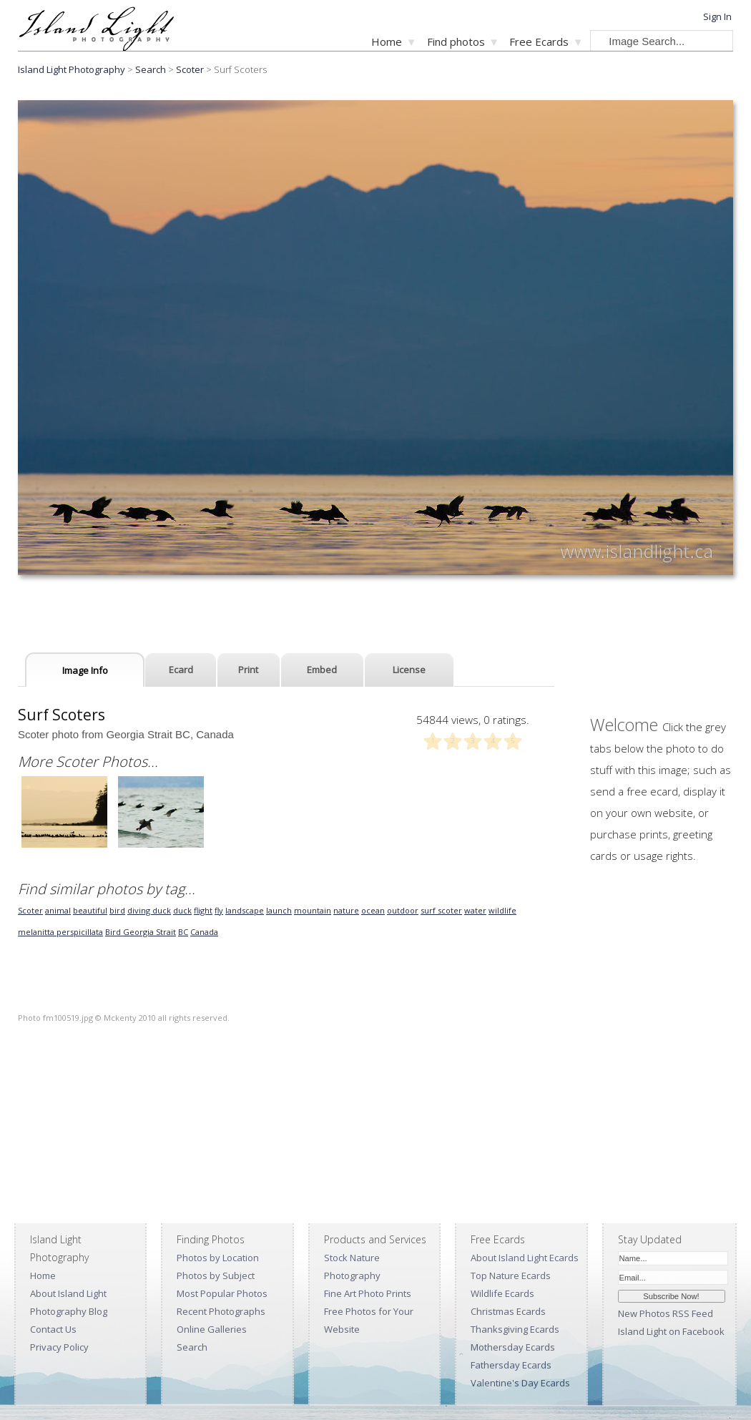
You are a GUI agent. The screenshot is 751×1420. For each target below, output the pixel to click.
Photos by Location (218, 1257)
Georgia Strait (149, 931)
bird (117, 910)
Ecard (181, 669)
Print (248, 669)
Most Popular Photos (222, 1293)
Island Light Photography (71, 69)
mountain (312, 910)
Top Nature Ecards (511, 1275)
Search (192, 1347)
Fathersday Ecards (511, 1364)
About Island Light (68, 1293)
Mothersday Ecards (513, 1347)
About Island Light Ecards (525, 1257)
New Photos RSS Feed (665, 1313)
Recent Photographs (221, 1311)
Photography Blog (68, 1311)
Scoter (190, 69)
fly (219, 910)
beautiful (90, 910)
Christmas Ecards (508, 1311)
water (475, 910)
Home (386, 41)
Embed (322, 669)
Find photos (456, 41)
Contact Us (53, 1329)
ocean (373, 910)
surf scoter (441, 910)
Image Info (85, 670)
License (409, 669)
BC (183, 931)
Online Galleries (212, 1329)
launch (279, 910)
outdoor (402, 910)
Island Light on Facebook (671, 1331)
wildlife (502, 910)
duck (182, 910)
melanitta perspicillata (60, 931)
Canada (204, 931)
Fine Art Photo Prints (367, 1293)
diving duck (149, 910)
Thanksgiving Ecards (515, 1329)
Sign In (717, 16)
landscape (244, 910)
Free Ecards (539, 41)
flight (203, 910)
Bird (114, 931)
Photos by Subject (216, 1275)
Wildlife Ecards (502, 1293)
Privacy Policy (59, 1347)
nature (346, 910)
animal (58, 910)
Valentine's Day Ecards (520, 1382)
